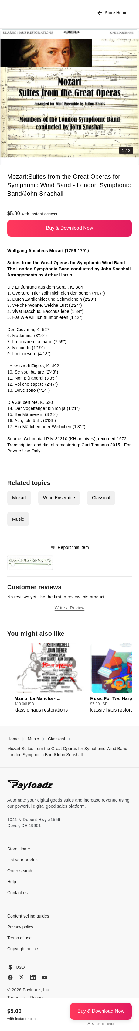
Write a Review (69, 607)
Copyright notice (22, 948)
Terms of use (19, 937)
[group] (50, 678)
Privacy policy (20, 927)
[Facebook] (10, 978)
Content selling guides (28, 916)
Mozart (19, 497)
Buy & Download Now (69, 228)
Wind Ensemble (59, 497)
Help (11, 881)
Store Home (112, 12)
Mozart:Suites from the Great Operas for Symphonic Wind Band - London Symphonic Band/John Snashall (68, 751)
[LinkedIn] (33, 977)
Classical (101, 497)
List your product (23, 859)
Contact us (17, 892)
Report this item (69, 547)
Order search (19, 870)
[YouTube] (45, 978)
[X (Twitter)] (21, 977)
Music (18, 519)
